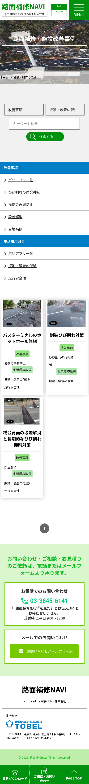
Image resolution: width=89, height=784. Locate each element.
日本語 (59, 7)
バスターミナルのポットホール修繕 (22, 338)
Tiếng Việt (59, 12)
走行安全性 (17, 277)
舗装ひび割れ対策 (67, 335)
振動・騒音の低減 (22, 265)
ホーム (4, 77)
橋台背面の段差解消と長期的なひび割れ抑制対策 (22, 438)
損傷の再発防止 (20, 204)
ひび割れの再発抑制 (24, 192)
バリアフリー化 (20, 179)
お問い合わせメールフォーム (50, 651)
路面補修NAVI (23, 6)
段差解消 (15, 216)
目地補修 (15, 228)
